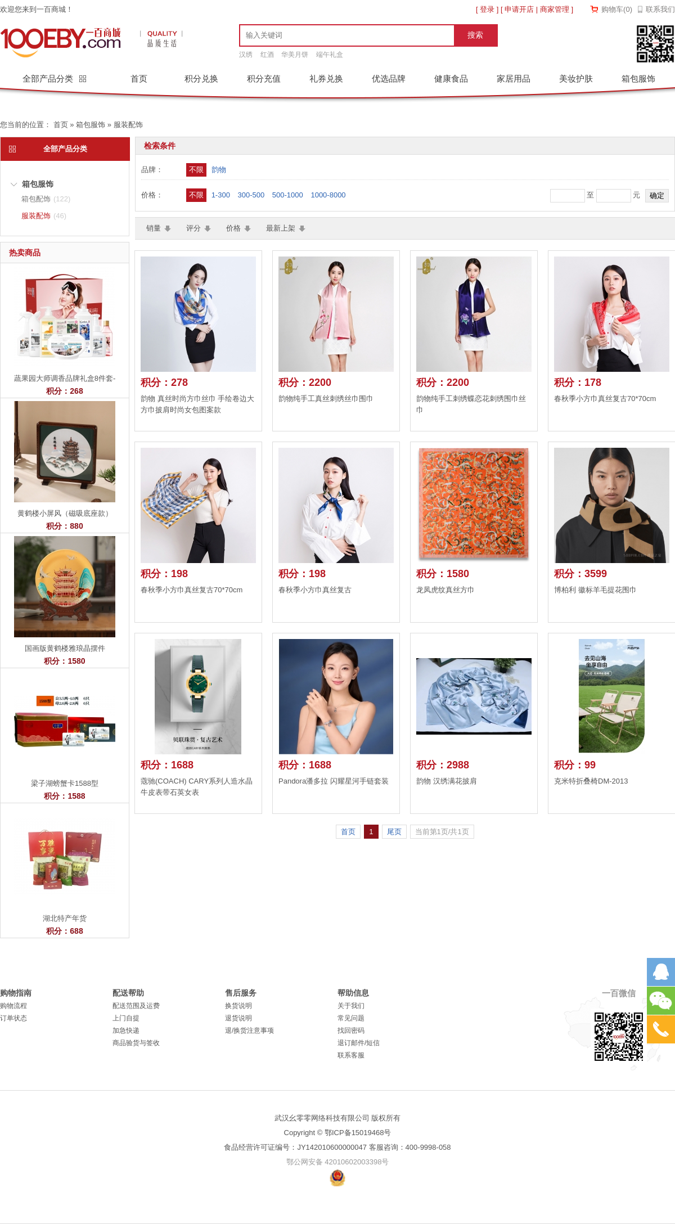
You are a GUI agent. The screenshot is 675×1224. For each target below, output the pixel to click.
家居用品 (513, 78)
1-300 (221, 195)
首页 (138, 78)
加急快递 (126, 1030)
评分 (193, 228)
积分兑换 (201, 78)
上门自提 (126, 1018)
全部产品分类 (48, 78)
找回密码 (351, 1030)
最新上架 (280, 228)
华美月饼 (294, 54)
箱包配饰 (45, 199)
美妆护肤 (576, 78)
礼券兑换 (326, 78)
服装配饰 (128, 124)
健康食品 (451, 78)
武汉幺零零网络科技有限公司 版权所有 (337, 1118)
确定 (657, 195)
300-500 (251, 195)
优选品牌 (389, 78)
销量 (153, 228)
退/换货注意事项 (249, 1030)
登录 (487, 9)
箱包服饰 (638, 78)
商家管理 (554, 9)
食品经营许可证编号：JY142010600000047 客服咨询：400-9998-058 (337, 1147)
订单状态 (13, 1018)
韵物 (219, 169)
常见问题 (351, 1018)
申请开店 (519, 9)
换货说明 (238, 1006)
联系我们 (660, 9)
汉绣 (246, 54)
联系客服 (351, 1055)
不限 (196, 169)
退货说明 (238, 1018)
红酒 (267, 54)
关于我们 (351, 1006)
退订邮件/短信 (359, 1043)
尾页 (394, 831)
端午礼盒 (329, 54)
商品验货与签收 (136, 1043)
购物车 (616, 9)
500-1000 (287, 195)
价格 (233, 228)
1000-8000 (327, 195)
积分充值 (264, 78)
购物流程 (13, 1006)
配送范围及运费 (136, 1006)
